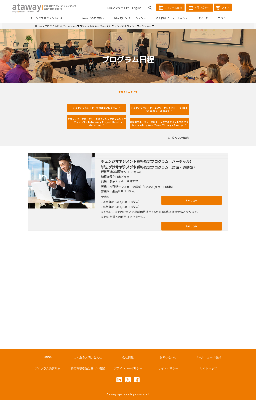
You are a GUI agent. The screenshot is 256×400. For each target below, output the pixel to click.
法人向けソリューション (172, 18)
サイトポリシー (168, 368)
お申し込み (191, 200)
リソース (203, 18)
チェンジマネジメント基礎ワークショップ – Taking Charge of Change (159, 109)
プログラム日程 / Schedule (60, 26)
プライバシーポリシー (128, 368)
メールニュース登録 (208, 357)
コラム (222, 18)
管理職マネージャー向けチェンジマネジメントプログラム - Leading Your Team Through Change (159, 123)
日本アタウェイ (118, 8)
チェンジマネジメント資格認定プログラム (97, 107)
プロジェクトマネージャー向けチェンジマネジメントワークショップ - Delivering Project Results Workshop (97, 121)
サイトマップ (208, 368)
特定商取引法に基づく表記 (88, 368)
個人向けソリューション (130, 18)
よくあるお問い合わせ (88, 357)
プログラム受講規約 (47, 368)
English (136, 8)
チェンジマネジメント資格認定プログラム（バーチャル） (147, 161)
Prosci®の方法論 (88, 18)
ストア (223, 8)
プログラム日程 (170, 8)
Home (38, 26)
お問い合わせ (199, 8)
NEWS (48, 357)
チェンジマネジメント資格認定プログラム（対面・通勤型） (149, 219)
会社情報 (128, 357)
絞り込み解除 (178, 138)
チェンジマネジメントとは (46, 18)
